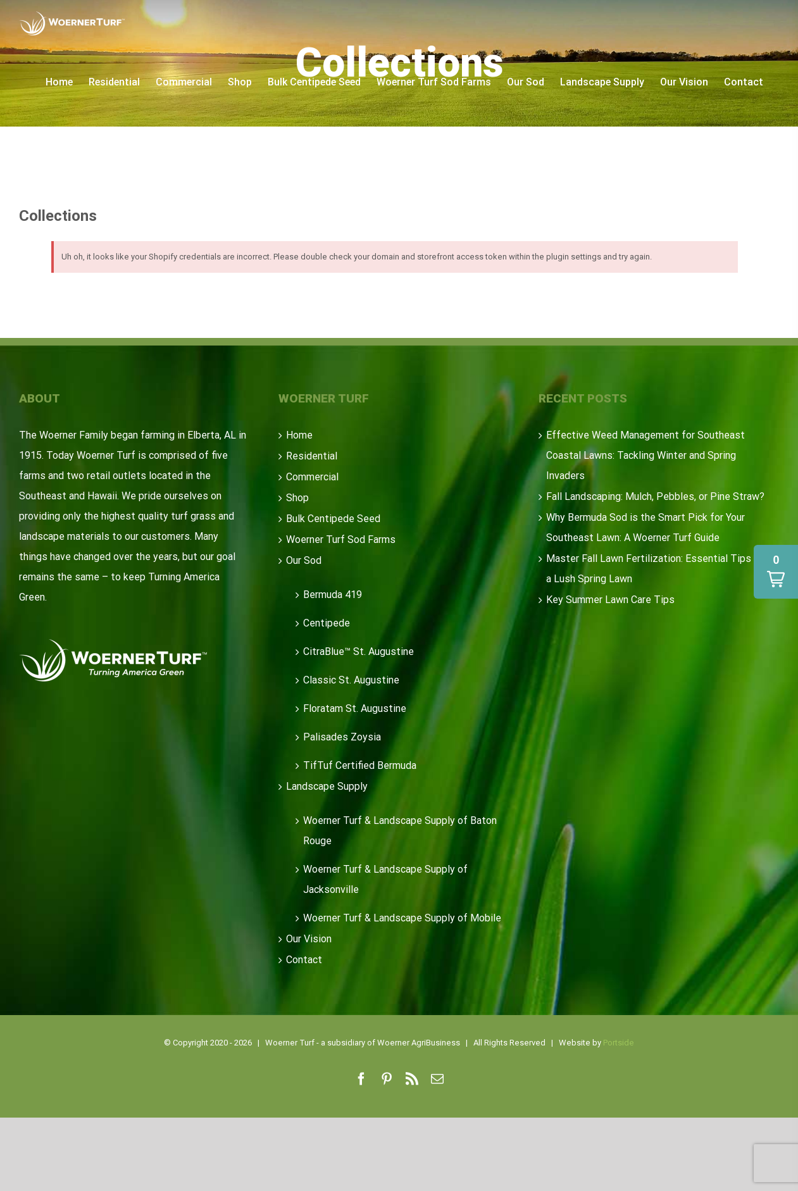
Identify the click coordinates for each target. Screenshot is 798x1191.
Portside (618, 1042)
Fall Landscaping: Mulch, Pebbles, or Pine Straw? (655, 496)
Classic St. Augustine (351, 680)
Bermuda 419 (332, 595)
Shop (297, 498)
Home (299, 435)
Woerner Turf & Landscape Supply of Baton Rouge (400, 830)
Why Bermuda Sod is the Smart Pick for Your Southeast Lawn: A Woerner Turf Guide (645, 527)
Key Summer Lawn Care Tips (610, 600)
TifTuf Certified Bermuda (359, 765)
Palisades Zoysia (342, 737)
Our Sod (303, 560)
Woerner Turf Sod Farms (341, 539)
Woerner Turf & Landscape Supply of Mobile (402, 918)
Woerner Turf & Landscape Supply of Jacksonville (385, 879)
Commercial (312, 477)
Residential (311, 456)
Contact (304, 960)
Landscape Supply (327, 786)
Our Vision (309, 939)
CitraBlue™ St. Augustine (358, 651)
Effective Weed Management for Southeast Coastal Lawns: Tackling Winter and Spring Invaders (645, 455)
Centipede (326, 623)
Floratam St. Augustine (354, 708)
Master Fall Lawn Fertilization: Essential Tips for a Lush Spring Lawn (656, 568)
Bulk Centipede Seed (333, 519)
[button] (776, 572)
